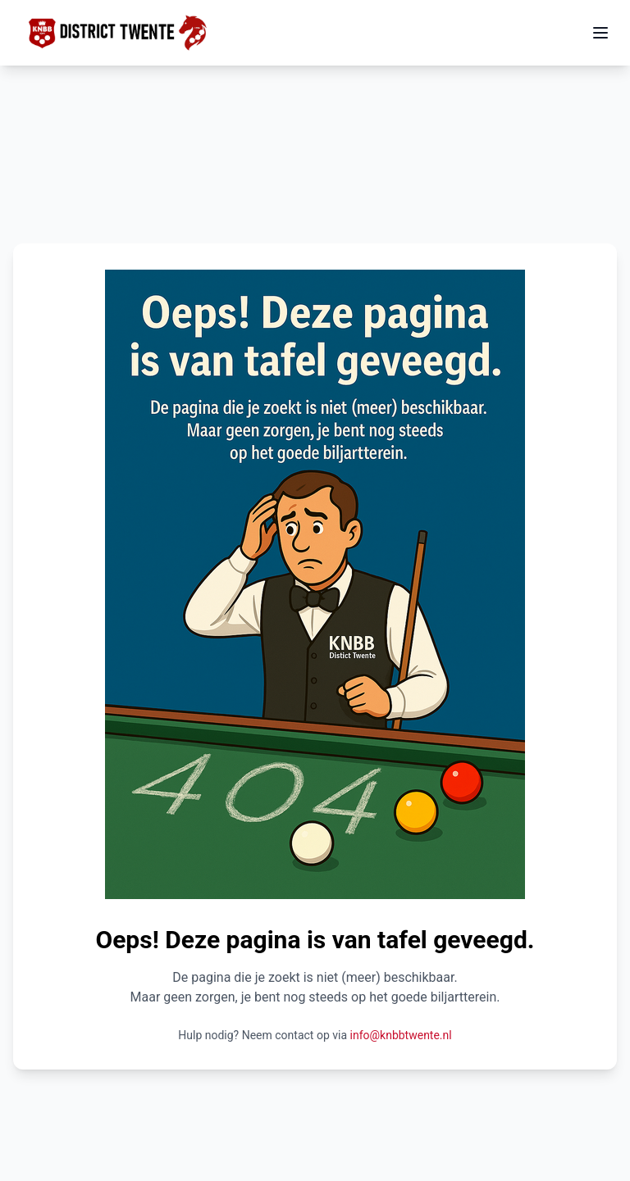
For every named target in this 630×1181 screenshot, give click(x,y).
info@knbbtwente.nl (401, 1035)
